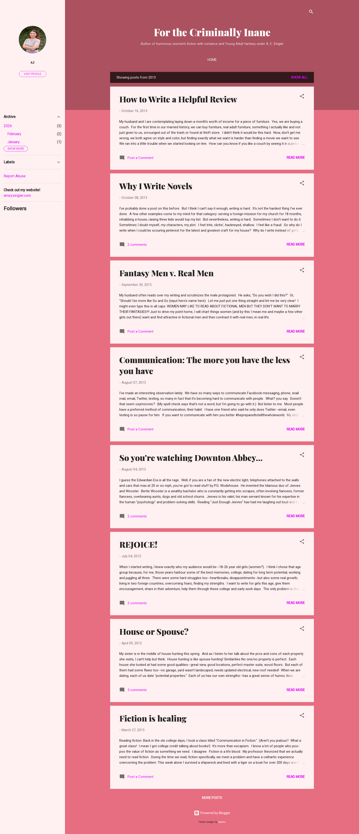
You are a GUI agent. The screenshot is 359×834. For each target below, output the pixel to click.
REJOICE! (138, 544)
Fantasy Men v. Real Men (166, 272)
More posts (212, 798)
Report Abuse (15, 176)
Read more (296, 158)
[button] (302, 97)
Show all (299, 77)
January (13, 142)
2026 (8, 126)
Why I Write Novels (155, 185)
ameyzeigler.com (17, 195)
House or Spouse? (154, 631)
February (14, 134)
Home (212, 60)
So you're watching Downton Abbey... (191, 457)
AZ (32, 62)
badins (222, 821)
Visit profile (32, 74)
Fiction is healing (153, 718)
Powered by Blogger (212, 813)
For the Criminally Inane (212, 32)
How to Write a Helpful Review (178, 98)
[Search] (311, 12)
